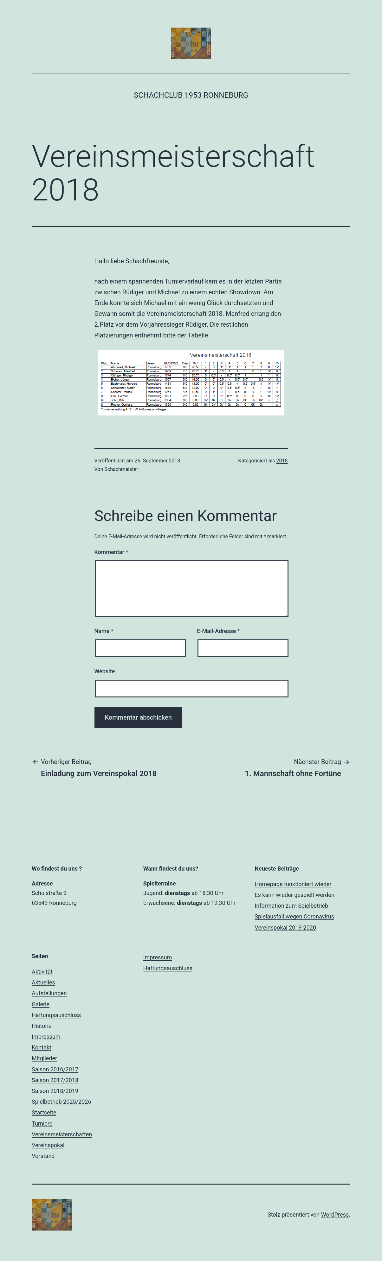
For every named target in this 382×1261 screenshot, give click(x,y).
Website (104, 671)
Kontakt (41, 1047)
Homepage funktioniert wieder (293, 884)
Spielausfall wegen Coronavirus (294, 916)
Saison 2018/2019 (55, 1091)
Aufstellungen (49, 993)
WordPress (335, 1214)
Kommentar (111, 552)
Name (103, 631)
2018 (282, 461)
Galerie (40, 1004)
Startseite (44, 1112)
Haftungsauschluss (56, 1015)
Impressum (46, 1036)
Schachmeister (121, 469)
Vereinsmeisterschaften (62, 1134)
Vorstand (43, 1156)
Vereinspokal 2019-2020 (285, 927)
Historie (42, 1026)
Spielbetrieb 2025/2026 (61, 1101)
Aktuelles (43, 982)
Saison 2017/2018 (55, 1080)
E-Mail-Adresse (218, 631)
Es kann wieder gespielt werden (294, 895)
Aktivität (42, 971)
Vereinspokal (48, 1145)
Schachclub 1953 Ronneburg (191, 95)
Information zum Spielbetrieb (291, 905)
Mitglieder (44, 1058)
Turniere (42, 1123)
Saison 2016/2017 (55, 1069)
